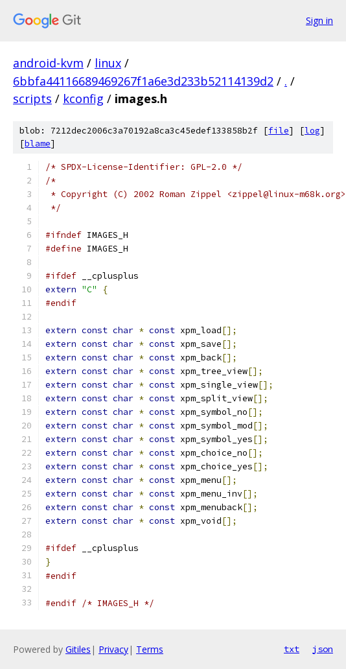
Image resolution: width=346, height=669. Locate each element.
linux (108, 63)
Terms (149, 649)
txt (291, 649)
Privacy (113, 649)
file (278, 130)
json (322, 649)
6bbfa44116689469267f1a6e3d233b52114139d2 (143, 81)
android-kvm (48, 63)
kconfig (83, 98)
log (312, 130)
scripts (32, 98)
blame (38, 143)
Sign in (319, 20)
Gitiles (78, 649)
